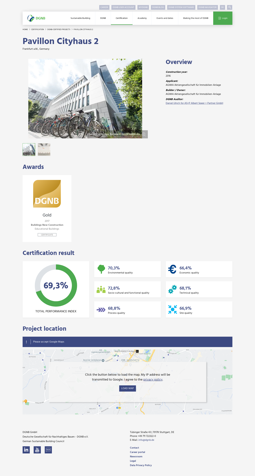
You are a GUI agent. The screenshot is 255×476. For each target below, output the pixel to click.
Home (25, 29)
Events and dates (165, 18)
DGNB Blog (158, 7)
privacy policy (152, 379)
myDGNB (143, 7)
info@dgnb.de (146, 440)
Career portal (137, 452)
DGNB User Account (123, 7)
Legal (133, 461)
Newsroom (136, 457)
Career (104, 7)
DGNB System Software (181, 7)
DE (222, 7)
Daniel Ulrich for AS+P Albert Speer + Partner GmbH (194, 103)
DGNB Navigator (208, 7)
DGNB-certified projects (59, 29)
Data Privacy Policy (141, 465)
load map (127, 388)
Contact (134, 448)
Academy (142, 18)
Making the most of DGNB (195, 18)
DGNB (103, 18)
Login (223, 18)
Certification (122, 18)
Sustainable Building (80, 18)
